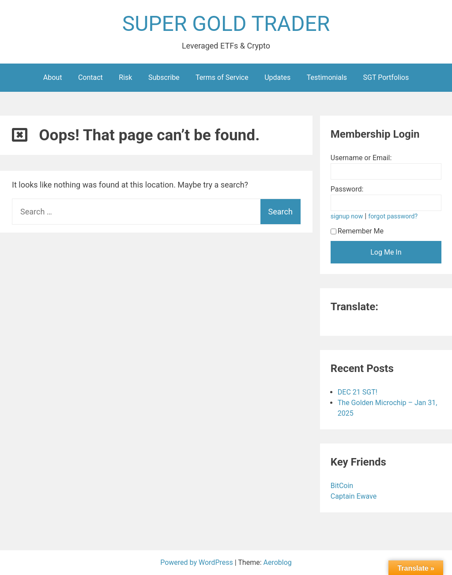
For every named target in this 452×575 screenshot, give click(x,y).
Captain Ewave (354, 496)
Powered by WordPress (197, 562)
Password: (347, 189)
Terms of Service (222, 77)
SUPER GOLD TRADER (226, 23)
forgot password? (393, 216)
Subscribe (164, 77)
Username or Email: (361, 158)
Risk (125, 77)
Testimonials (327, 77)
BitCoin (343, 485)
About (52, 77)
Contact (90, 77)
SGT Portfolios (386, 77)
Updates (277, 77)
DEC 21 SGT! (357, 392)
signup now (347, 216)
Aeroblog (278, 562)
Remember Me (357, 231)
